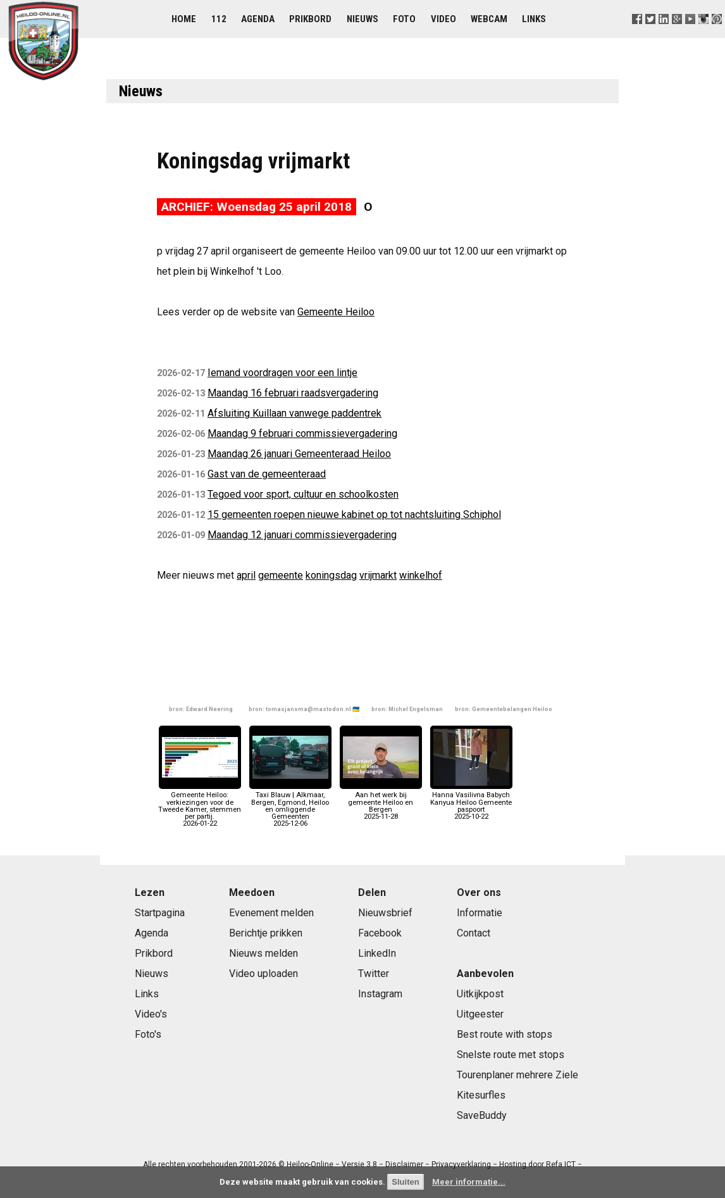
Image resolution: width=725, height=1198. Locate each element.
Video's (151, 1014)
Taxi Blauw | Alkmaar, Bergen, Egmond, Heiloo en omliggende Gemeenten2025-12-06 (290, 806)
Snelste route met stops (510, 1055)
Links (534, 19)
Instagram (380, 994)
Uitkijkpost (480, 994)
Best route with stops (504, 1034)
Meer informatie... (468, 1182)
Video (443, 19)
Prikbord (310, 19)
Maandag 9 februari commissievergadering (302, 433)
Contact (473, 933)
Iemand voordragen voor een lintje (282, 373)
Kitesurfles (481, 1095)
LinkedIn (377, 953)
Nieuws (362, 19)
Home (183, 19)
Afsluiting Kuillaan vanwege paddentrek (294, 413)
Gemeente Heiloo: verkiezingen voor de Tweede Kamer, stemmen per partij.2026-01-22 (199, 806)
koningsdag (331, 575)
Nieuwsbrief (385, 913)
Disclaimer (404, 1164)
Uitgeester (480, 1014)
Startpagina (160, 913)
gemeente (280, 575)
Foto (404, 19)
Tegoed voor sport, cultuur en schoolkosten (303, 494)
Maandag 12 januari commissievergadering (302, 535)
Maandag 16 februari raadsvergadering (293, 393)
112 (218, 19)
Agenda (258, 19)
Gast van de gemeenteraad (267, 474)
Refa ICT (561, 1164)
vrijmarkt (378, 575)
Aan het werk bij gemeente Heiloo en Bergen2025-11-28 (381, 802)
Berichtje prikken (265, 933)
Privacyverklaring (461, 1164)
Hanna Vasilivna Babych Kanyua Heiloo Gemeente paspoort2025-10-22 (471, 802)
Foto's (148, 1034)
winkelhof (420, 575)
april (246, 575)
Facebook (380, 933)
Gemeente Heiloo (336, 312)
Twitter (373, 974)
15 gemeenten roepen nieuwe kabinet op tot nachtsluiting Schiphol (354, 514)
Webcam (489, 19)
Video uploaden (263, 974)
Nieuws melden (263, 953)
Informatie (479, 913)
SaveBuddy (482, 1115)
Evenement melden (271, 913)
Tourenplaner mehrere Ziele (517, 1075)
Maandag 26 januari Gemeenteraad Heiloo (299, 454)
